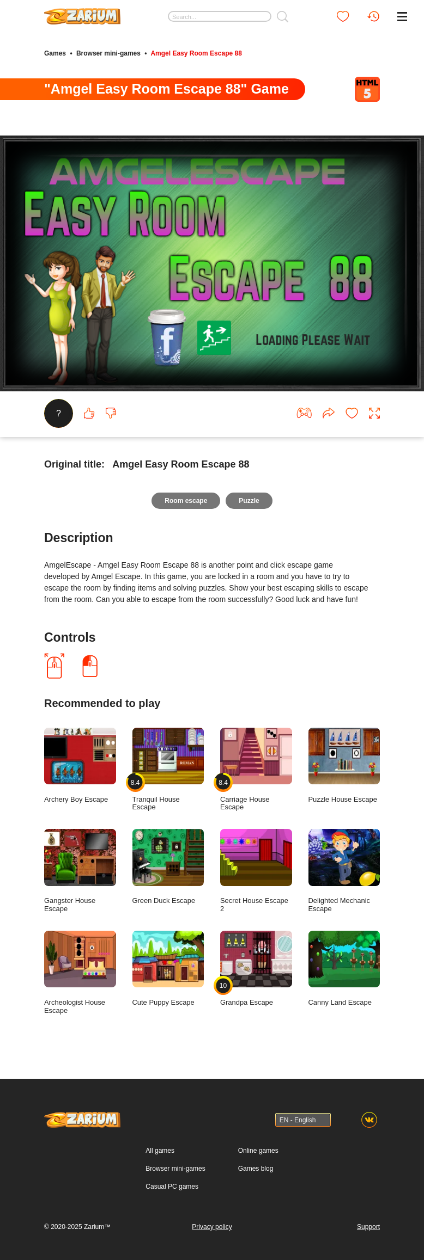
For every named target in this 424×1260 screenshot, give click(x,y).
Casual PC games (172, 1186)
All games (160, 1150)
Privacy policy (212, 1227)
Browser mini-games (108, 53)
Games (55, 53)
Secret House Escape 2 (256, 871)
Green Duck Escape (168, 867)
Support (368, 1227)
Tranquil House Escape (168, 770)
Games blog (256, 1168)
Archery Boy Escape (80, 765)
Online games (258, 1150)
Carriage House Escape (256, 770)
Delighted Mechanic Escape (344, 871)
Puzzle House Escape (344, 765)
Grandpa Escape (256, 968)
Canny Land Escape (344, 968)
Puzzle (249, 501)
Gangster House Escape (80, 871)
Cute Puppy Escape (168, 968)
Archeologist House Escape (80, 973)
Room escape (186, 501)
